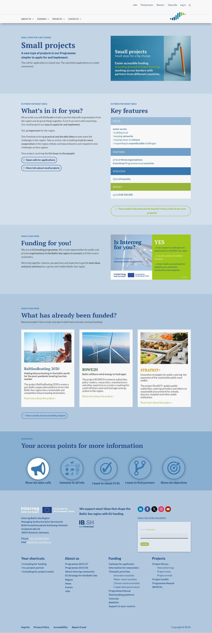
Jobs (135, 5)
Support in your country (122, 606)
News (68, 583)
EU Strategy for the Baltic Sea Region (81, 577)
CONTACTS (73, 19)
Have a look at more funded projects (46, 415)
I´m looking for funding (34, 563)
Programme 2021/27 (76, 563)
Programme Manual (120, 590)
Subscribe (172, 5)
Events (69, 587)
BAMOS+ (114, 602)
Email (147, 529)
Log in (183, 5)
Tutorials (114, 598)
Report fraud (79, 627)
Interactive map (165, 567)
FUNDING (41, 19)
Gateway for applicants (121, 563)
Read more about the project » (40, 398)
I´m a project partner (33, 567)
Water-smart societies (125, 579)
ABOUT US (26, 19)
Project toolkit (160, 579)
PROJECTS (57, 19)
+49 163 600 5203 (39, 538)
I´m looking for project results (38, 571)
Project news (164, 571)
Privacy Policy (41, 627)
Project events (164, 575)
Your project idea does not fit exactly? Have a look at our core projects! (152, 210)
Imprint (25, 627)
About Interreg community (80, 571)
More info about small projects (43, 167)
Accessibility (61, 627)
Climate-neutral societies (127, 583)
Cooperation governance (127, 587)
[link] (38, 483)
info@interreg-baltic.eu (39, 542)
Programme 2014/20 (76, 567)
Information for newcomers (124, 567)
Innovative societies (124, 575)
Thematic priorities (119, 571)
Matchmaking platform (121, 594)
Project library (160, 563)
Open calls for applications (40, 160)
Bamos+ (160, 5)
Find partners (147, 5)
